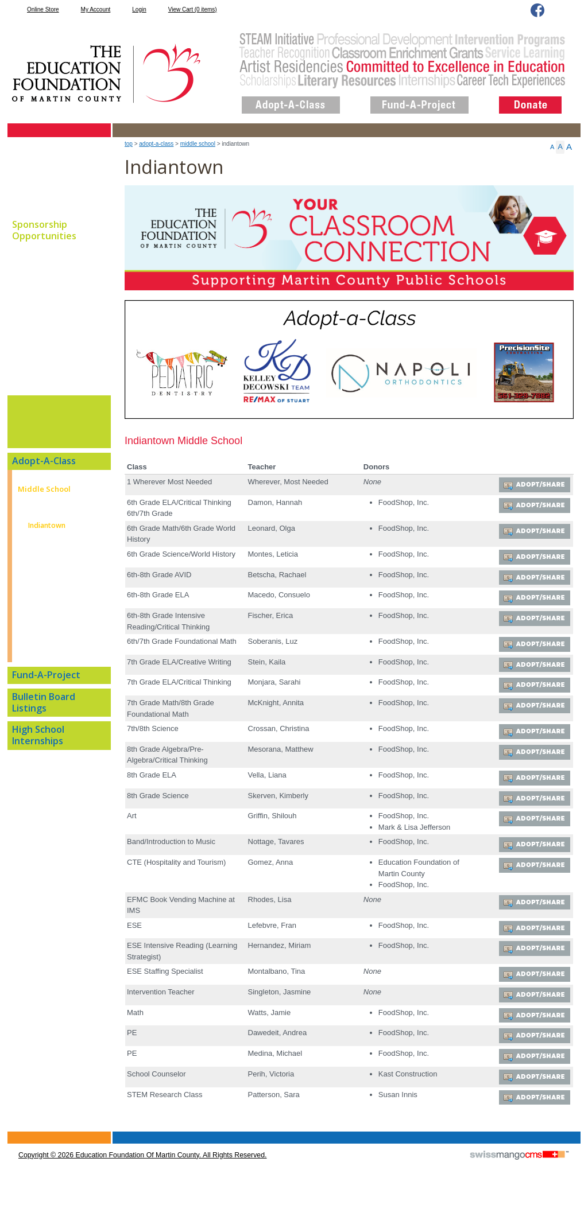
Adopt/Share (539, 485)
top (129, 144)
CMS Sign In (14, 1142)
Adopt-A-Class (156, 144)
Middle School (197, 144)
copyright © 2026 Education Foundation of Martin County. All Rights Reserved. (142, 1165)
